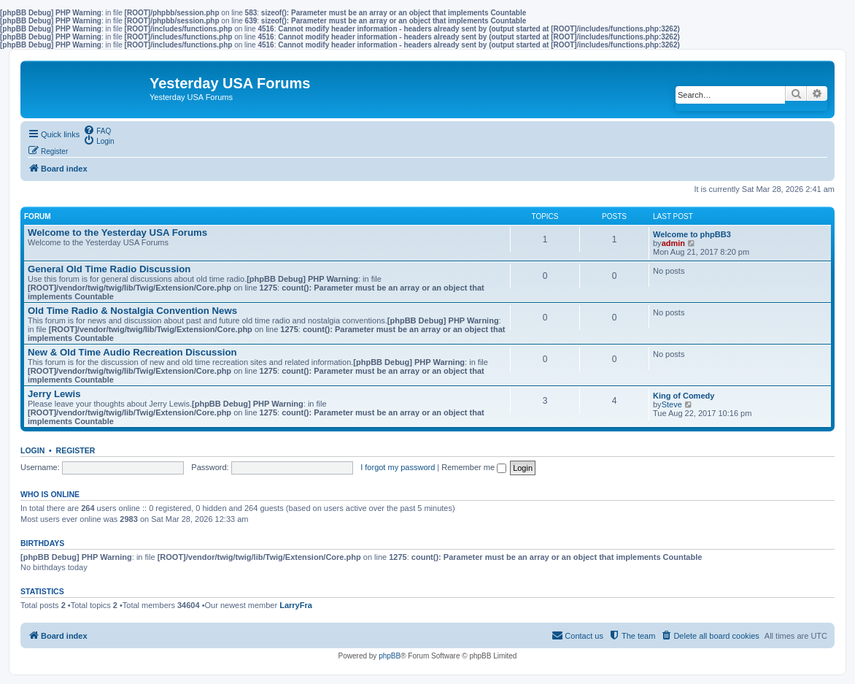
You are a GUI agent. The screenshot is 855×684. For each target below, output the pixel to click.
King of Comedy (683, 395)
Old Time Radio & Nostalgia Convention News (132, 310)
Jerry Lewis (54, 393)
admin (673, 243)
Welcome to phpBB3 (692, 234)
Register (76, 450)
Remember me (473, 467)
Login (32, 450)
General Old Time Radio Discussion (109, 269)
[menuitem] (97, 130)
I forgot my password (397, 467)
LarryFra (295, 605)
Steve (672, 404)
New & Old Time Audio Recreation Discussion (132, 352)
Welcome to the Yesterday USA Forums (117, 232)
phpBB (390, 656)
